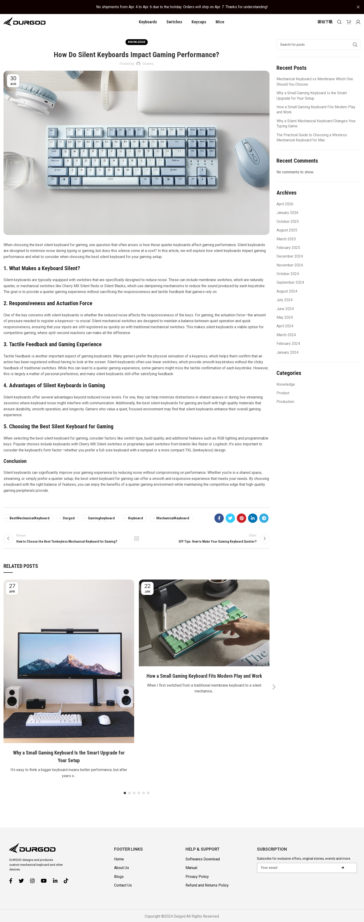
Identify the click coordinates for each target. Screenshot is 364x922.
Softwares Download (203, 869)
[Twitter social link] (230, 525)
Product (282, 400)
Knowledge (136, 49)
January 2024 (287, 359)
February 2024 (288, 350)
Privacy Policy (197, 887)
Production (285, 409)
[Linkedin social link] (252, 525)
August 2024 (286, 298)
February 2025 (288, 254)
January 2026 (287, 220)
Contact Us (123, 895)
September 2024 (290, 289)
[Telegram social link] (264, 525)
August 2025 (286, 237)
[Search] (339, 25)
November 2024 (289, 272)
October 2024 (287, 281)
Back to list (136, 547)
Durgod (69, 525)
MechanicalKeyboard (172, 525)
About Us (121, 878)
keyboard (135, 525)
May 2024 (284, 324)
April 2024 (284, 333)
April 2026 (284, 211)
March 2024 (286, 342)
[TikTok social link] (67, 891)
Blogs (119, 887)
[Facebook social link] (219, 525)
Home (119, 869)
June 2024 (285, 316)
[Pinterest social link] (241, 525)
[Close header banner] (358, 7)
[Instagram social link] (34, 891)
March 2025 (286, 246)
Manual (191, 878)
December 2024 (289, 263)
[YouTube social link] (45, 891)
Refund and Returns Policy (207, 895)
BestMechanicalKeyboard (29, 525)
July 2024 (284, 307)
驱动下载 (325, 25)
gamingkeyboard (101, 525)
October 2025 (287, 228)
